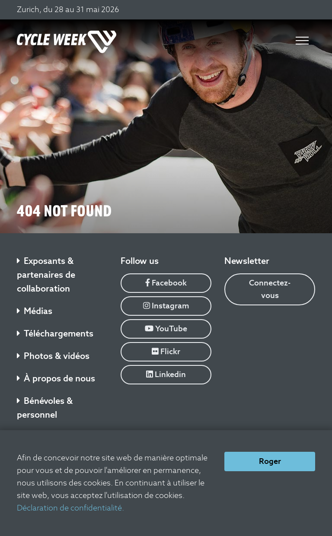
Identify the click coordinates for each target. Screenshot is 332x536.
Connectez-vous (269, 289)
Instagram (166, 306)
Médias (34, 311)
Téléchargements (55, 333)
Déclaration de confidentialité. (70, 508)
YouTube (166, 328)
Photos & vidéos (53, 356)
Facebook (166, 283)
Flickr (166, 351)
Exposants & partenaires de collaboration (46, 274)
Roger (270, 461)
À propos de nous (56, 378)
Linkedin (166, 374)
